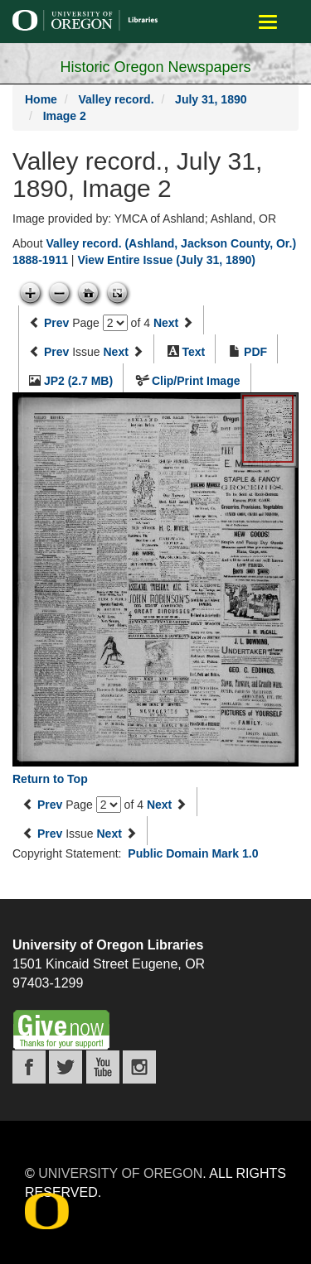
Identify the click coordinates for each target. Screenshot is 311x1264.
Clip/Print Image (196, 380)
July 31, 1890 (210, 99)
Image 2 (64, 116)
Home (41, 99)
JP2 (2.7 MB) (78, 380)
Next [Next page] (165, 322)
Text (194, 351)
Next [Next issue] (116, 351)
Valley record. (115, 99)
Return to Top (50, 779)
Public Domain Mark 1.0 (193, 853)
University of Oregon (120, 1173)
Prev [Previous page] (56, 322)
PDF (255, 351)
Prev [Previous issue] (56, 351)
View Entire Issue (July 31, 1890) (166, 260)
